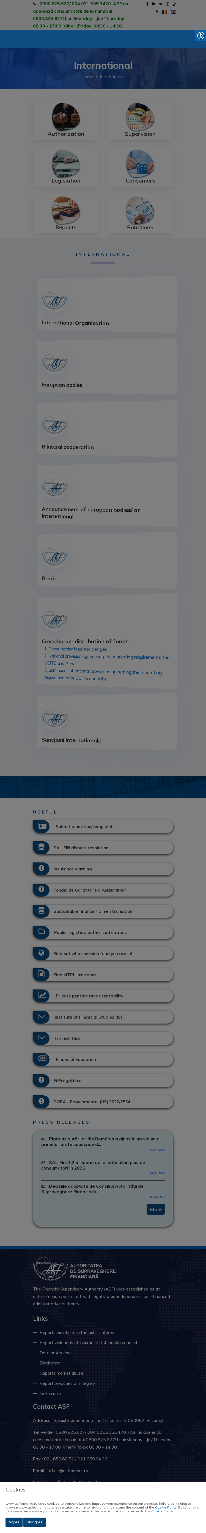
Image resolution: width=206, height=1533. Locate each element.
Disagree (34, 1522)
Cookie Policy (166, 1507)
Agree (14, 1522)
